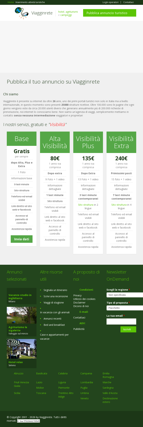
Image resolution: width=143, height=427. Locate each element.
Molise (40, 387)
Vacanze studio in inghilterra (20, 296)
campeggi (66, 15)
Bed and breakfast (54, 324)
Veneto (84, 398)
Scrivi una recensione (56, 296)
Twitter (126, 417)
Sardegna (108, 387)
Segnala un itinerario (55, 290)
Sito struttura (85, 204)
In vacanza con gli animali (55, 312)
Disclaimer (79, 302)
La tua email (116, 315)
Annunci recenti (52, 318)
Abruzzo (18, 373)
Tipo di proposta (118, 302)
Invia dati (21, 239)
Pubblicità (78, 329)
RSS (134, 417)
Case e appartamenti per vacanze (54, 336)
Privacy (77, 295)
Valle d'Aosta (110, 393)
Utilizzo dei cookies (84, 299)
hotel (61, 11)
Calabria (63, 373)
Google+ (117, 417)
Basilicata (41, 373)
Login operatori (111, 2)
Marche (107, 382)
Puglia (83, 387)
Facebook (109, 417)
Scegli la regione (118, 289)
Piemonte (64, 387)
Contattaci (128, 2)
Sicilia (17, 393)
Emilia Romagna (108, 375)
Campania (86, 373)
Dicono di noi (81, 306)
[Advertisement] (71, 48)
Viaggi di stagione (54, 302)
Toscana (41, 393)
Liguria (62, 382)
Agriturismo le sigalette (18, 328)
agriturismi (72, 11)
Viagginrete (42, 13)
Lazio (39, 382)
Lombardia (86, 382)
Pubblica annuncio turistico (107, 13)
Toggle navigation (10, 13)
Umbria (84, 393)
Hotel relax (16, 362)
